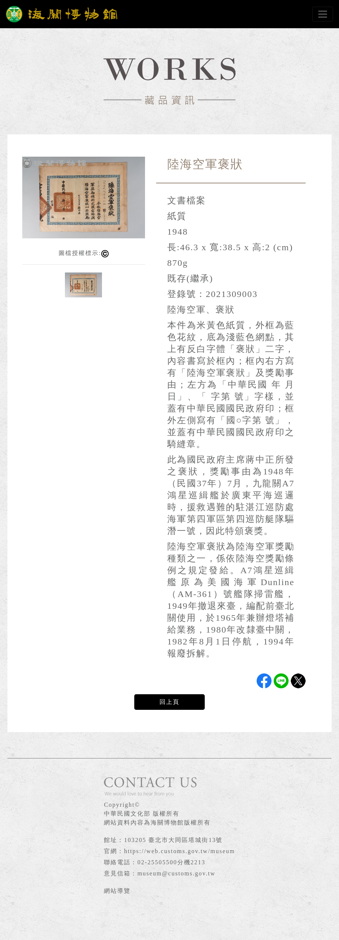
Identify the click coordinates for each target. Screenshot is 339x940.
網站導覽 (117, 891)
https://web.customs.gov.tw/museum (179, 851)
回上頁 (169, 702)
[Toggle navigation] (322, 14)
